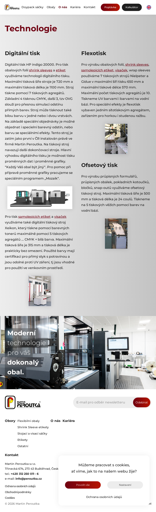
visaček (60, 217)
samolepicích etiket (34, 217)
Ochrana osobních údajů (104, 497)
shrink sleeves (40, 70)
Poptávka (110, 7)
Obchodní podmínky (18, 492)
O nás (62, 7)
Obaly (51, 7)
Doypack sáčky (32, 7)
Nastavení (125, 484)
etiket (61, 70)
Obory (10, 421)
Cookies (9, 498)
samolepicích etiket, (97, 70)
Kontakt (89, 7)
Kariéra (75, 7)
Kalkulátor (132, 7)
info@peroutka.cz (28, 478)
